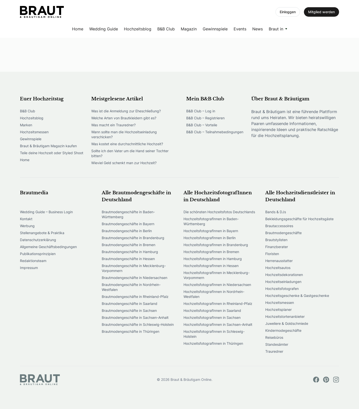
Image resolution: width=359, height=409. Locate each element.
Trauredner (274, 351)
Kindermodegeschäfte (283, 330)
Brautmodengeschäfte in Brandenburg (133, 237)
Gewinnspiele (215, 29)
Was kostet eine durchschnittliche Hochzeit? (127, 143)
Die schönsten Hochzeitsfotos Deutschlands (219, 211)
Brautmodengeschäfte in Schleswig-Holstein (138, 324)
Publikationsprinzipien (38, 253)
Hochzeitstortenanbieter (285, 316)
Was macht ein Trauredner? (113, 125)
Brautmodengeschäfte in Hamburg (130, 251)
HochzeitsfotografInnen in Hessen (211, 265)
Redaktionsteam (33, 260)
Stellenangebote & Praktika (42, 232)
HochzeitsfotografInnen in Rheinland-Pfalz (217, 303)
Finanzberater (276, 246)
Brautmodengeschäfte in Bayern (128, 223)
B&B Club (166, 29)
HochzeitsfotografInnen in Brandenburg (215, 244)
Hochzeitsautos (277, 267)
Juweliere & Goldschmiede (286, 323)
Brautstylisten (276, 239)
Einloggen (288, 11)
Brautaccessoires (279, 225)
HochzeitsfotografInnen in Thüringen (213, 343)
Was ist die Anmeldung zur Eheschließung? (126, 111)
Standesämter (276, 344)
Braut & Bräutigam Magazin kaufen (48, 145)
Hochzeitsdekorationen (284, 274)
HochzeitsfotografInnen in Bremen (211, 251)
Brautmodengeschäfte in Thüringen (130, 331)
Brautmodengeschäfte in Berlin (127, 230)
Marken (26, 125)
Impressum (29, 267)
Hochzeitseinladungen (283, 281)
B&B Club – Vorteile (201, 125)
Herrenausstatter (279, 260)
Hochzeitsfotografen (282, 288)
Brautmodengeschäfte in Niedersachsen (134, 277)
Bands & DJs (275, 211)
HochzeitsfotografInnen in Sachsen (212, 317)
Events (240, 29)
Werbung (27, 225)
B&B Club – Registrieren (205, 118)
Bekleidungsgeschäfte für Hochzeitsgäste (299, 218)
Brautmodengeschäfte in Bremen (128, 244)
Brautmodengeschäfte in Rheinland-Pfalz (135, 296)
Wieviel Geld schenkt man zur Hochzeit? (124, 162)
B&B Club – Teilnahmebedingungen (214, 132)
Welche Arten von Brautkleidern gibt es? (123, 118)
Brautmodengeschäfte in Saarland (129, 303)
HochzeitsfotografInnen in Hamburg (212, 258)
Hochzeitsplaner (278, 309)
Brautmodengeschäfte (283, 232)
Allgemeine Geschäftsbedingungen (48, 246)
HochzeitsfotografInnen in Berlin (209, 237)
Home (77, 29)
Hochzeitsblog (137, 29)
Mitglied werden (321, 11)
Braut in (276, 29)
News (257, 29)
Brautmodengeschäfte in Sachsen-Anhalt (135, 317)
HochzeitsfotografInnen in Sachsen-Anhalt (217, 324)
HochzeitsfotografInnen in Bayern (210, 230)
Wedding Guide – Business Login (46, 211)
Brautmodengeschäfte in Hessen (128, 258)
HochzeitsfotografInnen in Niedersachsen (217, 284)
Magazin (189, 29)
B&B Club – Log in (200, 111)
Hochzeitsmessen (34, 132)
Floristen (272, 253)
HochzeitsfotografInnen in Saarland (212, 310)
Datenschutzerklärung (38, 239)
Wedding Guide (103, 29)
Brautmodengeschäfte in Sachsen (129, 310)
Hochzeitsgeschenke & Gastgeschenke (297, 295)
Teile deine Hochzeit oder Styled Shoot (51, 152)
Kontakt (26, 218)
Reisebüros (274, 337)
